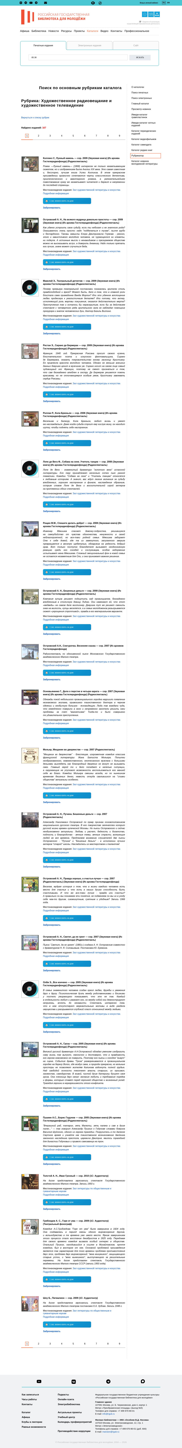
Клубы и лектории (32, 1422)
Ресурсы (66, 30)
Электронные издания (89, 45)
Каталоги (92, 30)
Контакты (116, 30)
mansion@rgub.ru (110, 1432)
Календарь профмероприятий (75, 1422)
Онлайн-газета (66, 1399)
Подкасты (63, 1394)
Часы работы (29, 1399)
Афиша (24, 30)
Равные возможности (34, 1427)
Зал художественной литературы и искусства (96, 190)
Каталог (26, 1412)
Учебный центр (66, 1417)
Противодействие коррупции (74, 1431)
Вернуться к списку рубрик (35, 117)
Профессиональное (136, 30)
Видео (104, 30)
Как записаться (30, 1394)
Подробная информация (56, 193)
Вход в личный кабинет (149, 3)
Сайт (136, 45)
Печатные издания (50, 47)
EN (168, 3)
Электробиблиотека (69, 1404)
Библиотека (39, 30)
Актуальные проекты (70, 1412)
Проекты (79, 30)
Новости (53, 30)
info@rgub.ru (108, 1414)
